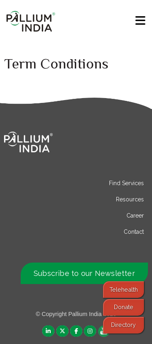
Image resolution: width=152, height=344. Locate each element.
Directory (123, 324)
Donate (123, 306)
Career (135, 215)
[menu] (140, 20)
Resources (130, 199)
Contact (134, 232)
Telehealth (123, 289)
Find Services (126, 183)
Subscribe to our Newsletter (84, 273)
